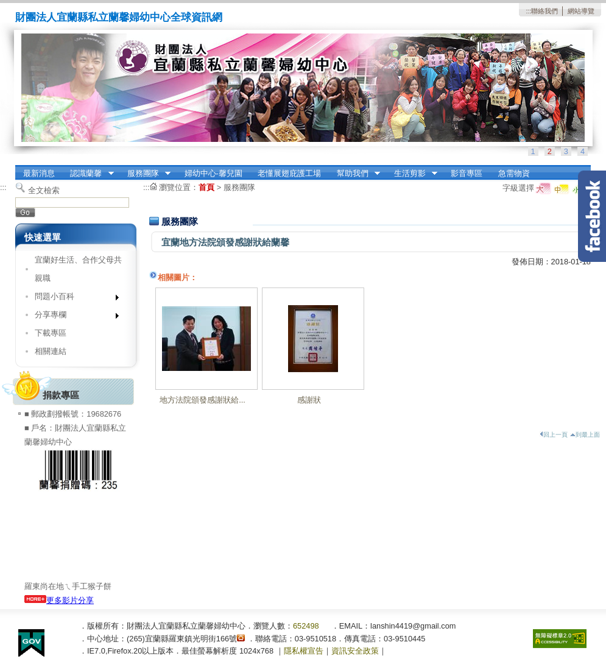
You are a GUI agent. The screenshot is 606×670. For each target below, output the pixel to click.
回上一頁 (554, 434)
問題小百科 (73, 299)
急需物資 (514, 173)
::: (528, 11)
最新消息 (39, 173)
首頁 (206, 187)
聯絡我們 (544, 11)
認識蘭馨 (88, 173)
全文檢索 (44, 190)
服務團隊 (145, 173)
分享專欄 (73, 317)
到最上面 (585, 434)
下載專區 (50, 332)
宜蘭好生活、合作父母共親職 (78, 269)
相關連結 (50, 351)
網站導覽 (581, 11)
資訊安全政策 (355, 650)
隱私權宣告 (303, 650)
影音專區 (466, 173)
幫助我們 (354, 173)
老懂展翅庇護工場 (289, 173)
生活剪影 (411, 173)
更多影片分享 (59, 600)
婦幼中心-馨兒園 (213, 173)
